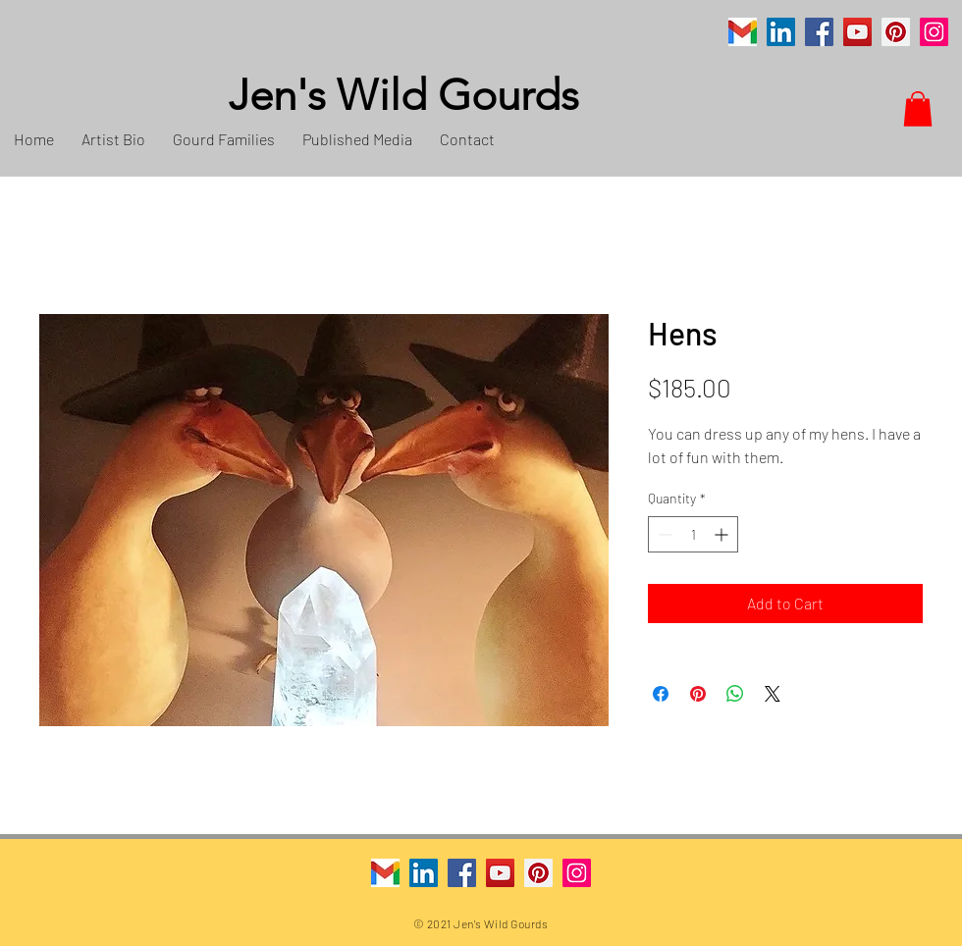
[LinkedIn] (781, 32)
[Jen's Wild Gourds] (505, 96)
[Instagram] (934, 32)
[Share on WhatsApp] (735, 694)
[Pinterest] (896, 32)
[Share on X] (772, 694)
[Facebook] (819, 32)
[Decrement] (663, 534)
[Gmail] (742, 32)
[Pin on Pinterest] (698, 694)
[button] (918, 109)
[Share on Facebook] (660, 694)
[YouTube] (857, 32)
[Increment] (723, 534)
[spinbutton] (693, 534)
